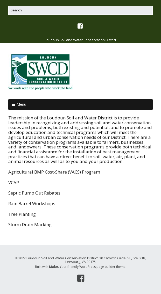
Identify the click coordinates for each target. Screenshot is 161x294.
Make (53, 266)
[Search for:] (80, 10)
